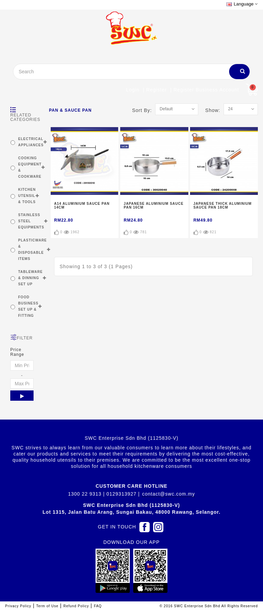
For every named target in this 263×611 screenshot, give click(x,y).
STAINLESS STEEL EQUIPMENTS (31, 221)
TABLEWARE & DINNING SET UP (30, 278)
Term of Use (47, 606)
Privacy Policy (18, 606)
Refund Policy (76, 606)
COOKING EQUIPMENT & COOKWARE (29, 167)
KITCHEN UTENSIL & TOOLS (27, 196)
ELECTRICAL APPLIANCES (30, 142)
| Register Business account (204, 89)
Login (132, 89)
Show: (214, 110)
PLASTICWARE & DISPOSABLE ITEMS (32, 249)
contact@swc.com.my (168, 494)
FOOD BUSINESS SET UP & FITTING (28, 306)
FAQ (98, 606)
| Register (155, 89)
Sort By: (143, 110)
